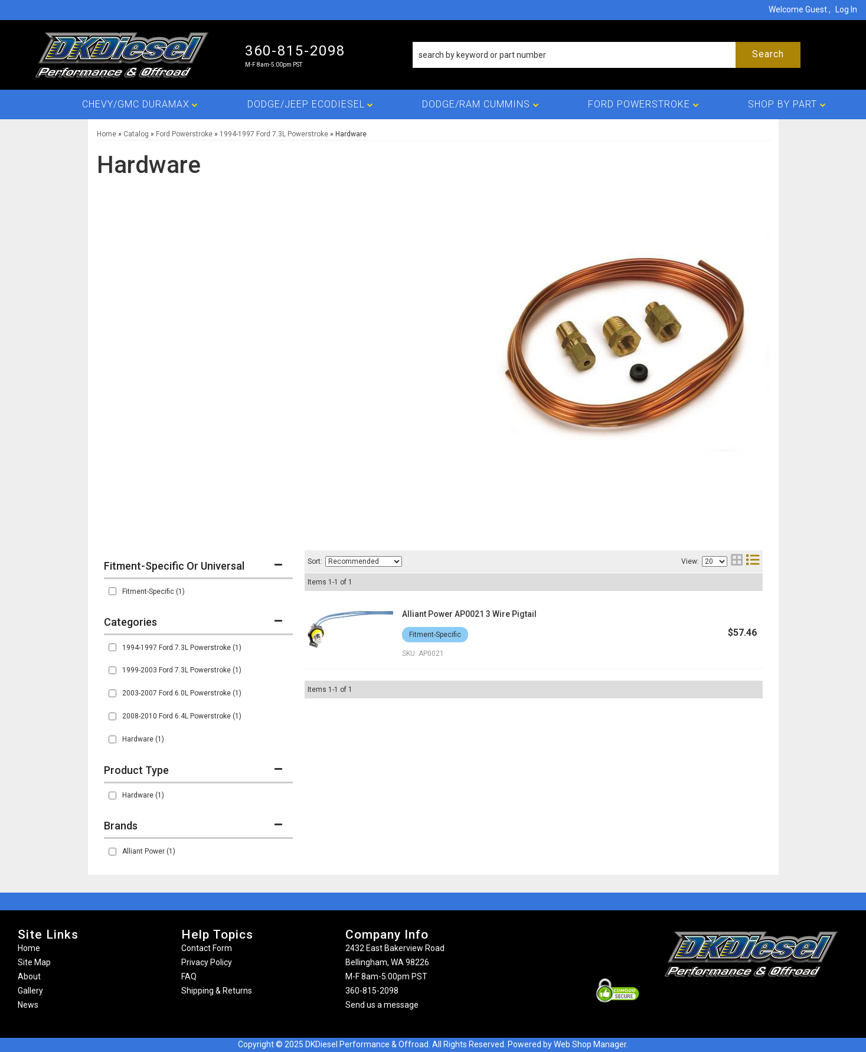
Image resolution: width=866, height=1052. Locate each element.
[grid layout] (736, 561)
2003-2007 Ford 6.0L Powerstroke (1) (181, 693)
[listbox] (363, 561)
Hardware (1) (143, 739)
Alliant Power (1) (148, 851)
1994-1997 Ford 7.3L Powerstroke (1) (181, 647)
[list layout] (752, 561)
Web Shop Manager (590, 1044)
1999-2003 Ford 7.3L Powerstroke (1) (181, 670)
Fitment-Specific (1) (153, 591)
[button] (606, 55)
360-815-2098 (371, 990)
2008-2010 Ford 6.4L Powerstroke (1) (181, 716)
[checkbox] (112, 591)
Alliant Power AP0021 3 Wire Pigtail (469, 614)
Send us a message (382, 1004)
